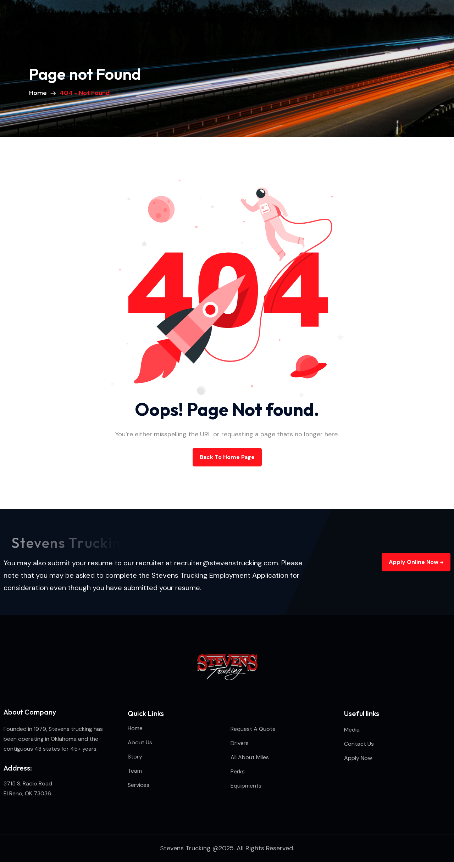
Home (39, 93)
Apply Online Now (416, 562)
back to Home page (227, 457)
